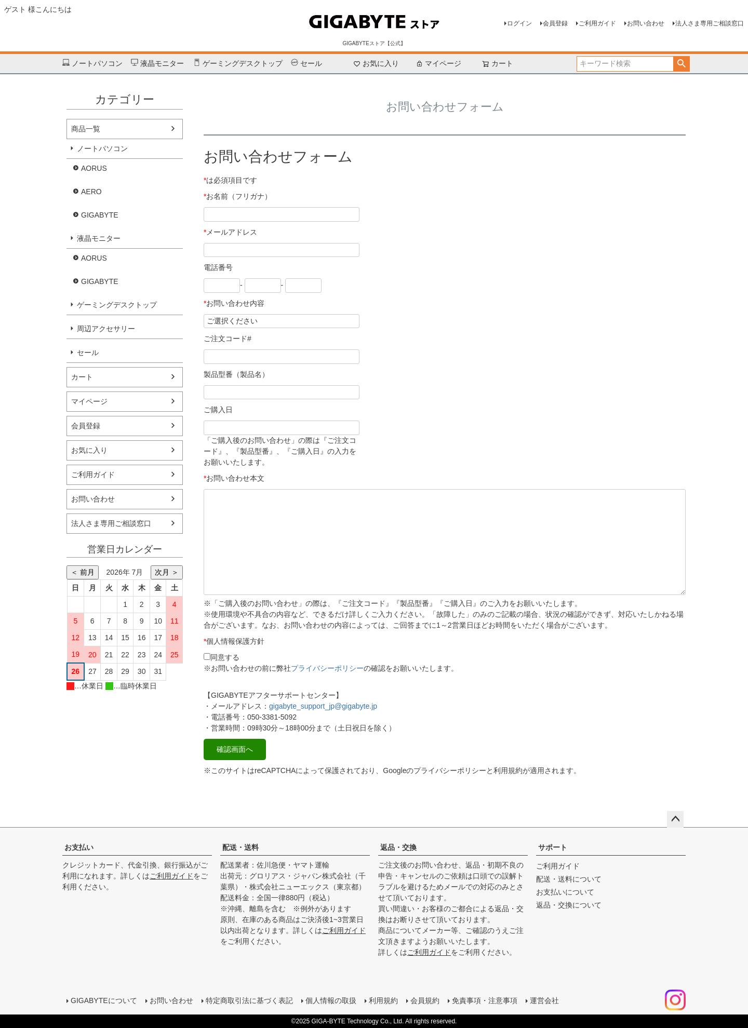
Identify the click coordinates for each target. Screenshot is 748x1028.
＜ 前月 (83, 572)
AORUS (94, 168)
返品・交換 (398, 847)
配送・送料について (569, 879)
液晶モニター (157, 63)
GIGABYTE (99, 215)
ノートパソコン (92, 63)
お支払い (79, 847)
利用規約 (383, 1000)
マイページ (438, 63)
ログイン (519, 23)
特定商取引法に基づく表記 (249, 1000)
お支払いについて (565, 892)
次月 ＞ (167, 572)
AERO (91, 191)
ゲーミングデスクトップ (238, 63)
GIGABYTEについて (104, 1000)
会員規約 (424, 1000)
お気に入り (376, 63)
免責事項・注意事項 (484, 1000)
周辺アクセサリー (106, 328)
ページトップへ (675, 819)
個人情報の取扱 (330, 1000)
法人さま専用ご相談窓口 (709, 23)
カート (82, 377)
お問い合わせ (645, 23)
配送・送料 (240, 847)
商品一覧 (85, 129)
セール (306, 63)
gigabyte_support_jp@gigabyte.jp (323, 706)
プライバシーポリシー (327, 668)
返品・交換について (569, 905)
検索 (681, 64)
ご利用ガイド (597, 23)
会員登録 (555, 23)
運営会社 (544, 1000)
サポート (552, 847)
